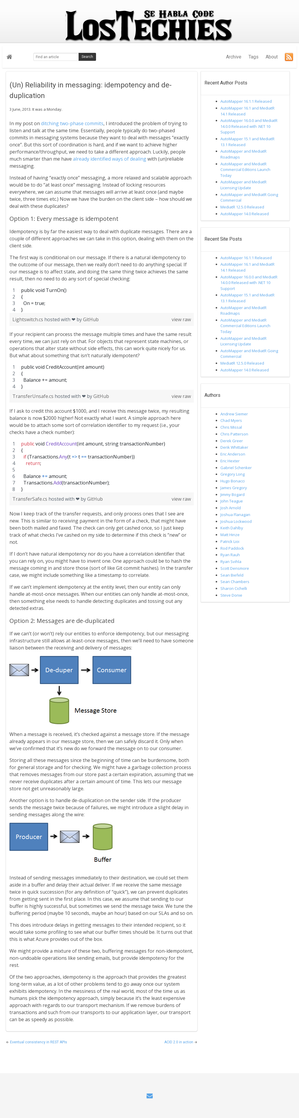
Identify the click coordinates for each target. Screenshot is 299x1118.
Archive (233, 57)
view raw (181, 319)
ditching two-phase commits (72, 123)
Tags (253, 57)
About (272, 57)
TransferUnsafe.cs (33, 396)
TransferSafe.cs (30, 499)
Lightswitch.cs (28, 319)
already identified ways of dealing (109, 159)
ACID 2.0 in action (179, 1042)
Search (87, 57)
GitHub (91, 319)
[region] (101, 300)
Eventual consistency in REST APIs (38, 1042)
